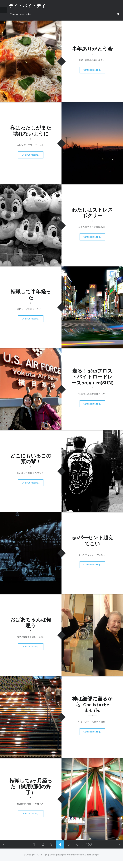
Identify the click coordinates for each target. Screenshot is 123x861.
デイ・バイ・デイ (40, 854)
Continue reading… (92, 69)
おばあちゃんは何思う (30, 622)
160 (89, 844)
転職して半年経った (31, 295)
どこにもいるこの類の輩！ (30, 458)
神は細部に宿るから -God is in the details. (92, 704)
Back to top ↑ (93, 854)
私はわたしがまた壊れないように (30, 130)
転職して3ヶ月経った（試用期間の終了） (30, 786)
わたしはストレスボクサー (92, 213)
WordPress (72, 854)
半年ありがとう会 (92, 49)
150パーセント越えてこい (92, 540)
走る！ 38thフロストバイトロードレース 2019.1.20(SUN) (92, 376)
